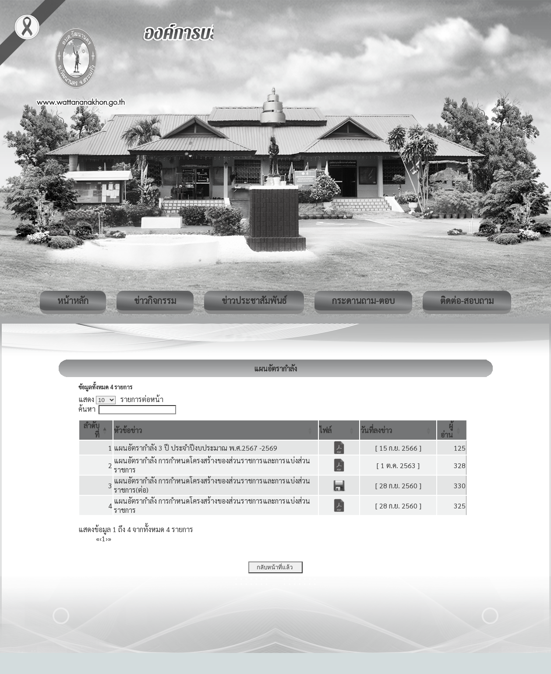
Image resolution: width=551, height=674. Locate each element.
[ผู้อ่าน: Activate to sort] (451, 430)
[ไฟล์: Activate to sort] (339, 430)
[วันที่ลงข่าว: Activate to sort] (398, 430)
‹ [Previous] (100, 538)
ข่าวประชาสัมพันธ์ (254, 300)
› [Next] (107, 538)
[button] (128, 430)
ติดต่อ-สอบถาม (467, 300)
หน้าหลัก (72, 300)
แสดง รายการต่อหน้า (120, 399)
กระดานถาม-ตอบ (363, 300)
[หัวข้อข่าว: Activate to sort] (215, 430)
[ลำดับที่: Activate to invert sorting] (96, 430)
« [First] (97, 538)
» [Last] (109, 538)
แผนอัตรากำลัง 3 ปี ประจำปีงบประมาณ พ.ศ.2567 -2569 (195, 447)
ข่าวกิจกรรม (155, 300)
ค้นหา (86, 408)
